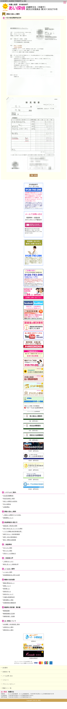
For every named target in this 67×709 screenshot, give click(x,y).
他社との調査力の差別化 (10, 501)
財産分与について (8, 594)
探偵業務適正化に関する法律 (11, 575)
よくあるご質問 (7, 572)
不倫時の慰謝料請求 (9, 597)
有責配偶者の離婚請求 (9, 602)
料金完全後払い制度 (9, 498)
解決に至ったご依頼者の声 (10, 564)
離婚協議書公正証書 (9, 613)
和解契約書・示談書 (9, 616)
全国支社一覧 (6, 671)
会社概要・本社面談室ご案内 (11, 624)
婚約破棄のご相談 (8, 600)
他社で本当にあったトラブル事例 (12, 528)
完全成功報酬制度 (8, 495)
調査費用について (8, 518)
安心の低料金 (7, 504)
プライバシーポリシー (8, 684)
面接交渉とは (7, 591)
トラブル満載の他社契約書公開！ (12, 531)
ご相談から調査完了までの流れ (12, 515)
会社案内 (5, 667)
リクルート (5, 680)
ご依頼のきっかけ (8, 561)
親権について (7, 586)
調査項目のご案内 (8, 630)
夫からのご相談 (7, 548)
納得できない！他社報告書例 (11, 534)
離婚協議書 (6, 610)
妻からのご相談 (7, 550)
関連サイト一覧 (6, 688)
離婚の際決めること (9, 583)
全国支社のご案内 (8, 627)
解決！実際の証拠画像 (9, 540)
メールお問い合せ (7, 676)
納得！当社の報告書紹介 (10, 537)
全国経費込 (6, 507)
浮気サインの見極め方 (9, 553)
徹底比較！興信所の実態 (10, 526)
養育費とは (6, 588)
